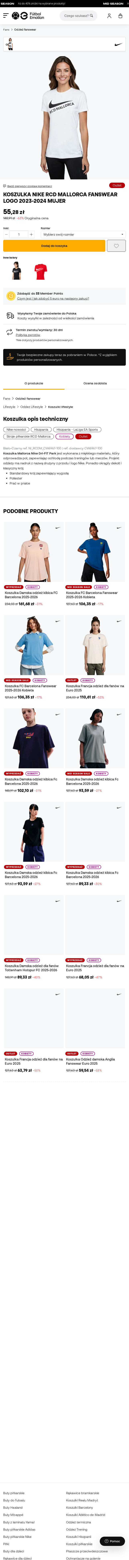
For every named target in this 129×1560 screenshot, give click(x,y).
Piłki (6, 1544)
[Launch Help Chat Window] (112, 1541)
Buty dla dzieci (13, 1551)
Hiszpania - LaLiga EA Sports (77, 429)
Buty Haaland (13, 1507)
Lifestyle (9, 407)
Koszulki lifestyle (60, 407)
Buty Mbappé (13, 1515)
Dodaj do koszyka (54, 245)
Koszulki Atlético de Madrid (85, 1515)
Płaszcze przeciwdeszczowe (87, 1551)
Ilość (6, 228)
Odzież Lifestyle (31, 407)
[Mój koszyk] (120, 16)
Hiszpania (41, 429)
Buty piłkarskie (13, 1493)
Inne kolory (10, 257)
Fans (6, 29)
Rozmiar (45, 228)
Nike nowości (16, 429)
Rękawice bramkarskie (82, 1493)
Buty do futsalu (14, 1500)
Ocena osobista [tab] (95, 383)
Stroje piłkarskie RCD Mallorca (28, 436)
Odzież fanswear (25, 29)
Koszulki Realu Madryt (82, 1500)
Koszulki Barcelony (79, 1507)
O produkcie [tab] (34, 383)
